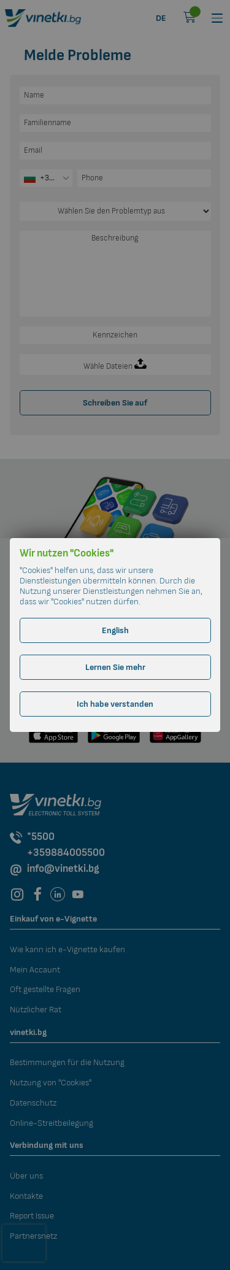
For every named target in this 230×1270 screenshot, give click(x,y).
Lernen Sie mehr (115, 667)
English (115, 630)
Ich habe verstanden (115, 704)
